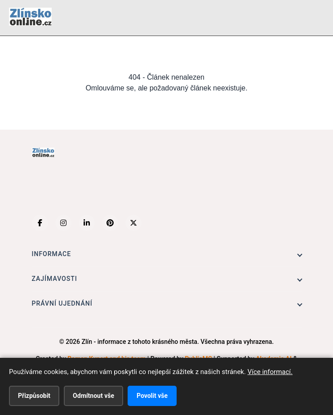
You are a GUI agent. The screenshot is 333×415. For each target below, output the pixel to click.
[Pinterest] (110, 223)
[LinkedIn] (87, 223)
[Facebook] (40, 223)
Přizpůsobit (34, 395)
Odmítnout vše (93, 395)
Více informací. (270, 372)
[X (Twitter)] (133, 223)
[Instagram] (63, 223)
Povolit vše (152, 395)
